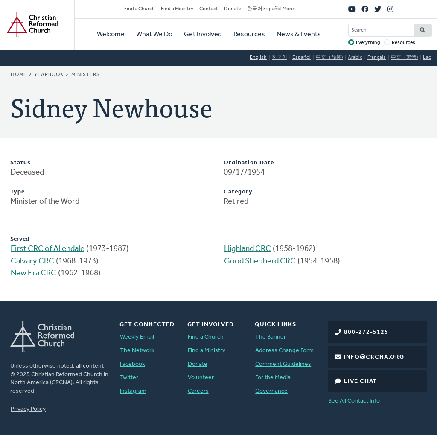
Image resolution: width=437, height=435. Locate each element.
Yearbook (49, 74)
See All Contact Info (354, 401)
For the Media (273, 377)
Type (17, 192)
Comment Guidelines (283, 364)
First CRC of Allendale (47, 249)
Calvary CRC (32, 261)
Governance (271, 391)
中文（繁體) (404, 57)
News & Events (299, 34)
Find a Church (139, 9)
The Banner (270, 337)
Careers (198, 391)
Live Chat (360, 381)
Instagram (133, 391)
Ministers (85, 74)
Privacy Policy (28, 409)
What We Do (154, 34)
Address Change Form (284, 350)
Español (301, 57)
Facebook (132, 364)
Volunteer (201, 377)
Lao (427, 57)
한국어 (279, 57)
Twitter (129, 377)
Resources (249, 34)
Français (376, 57)
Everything (368, 42)
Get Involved (203, 34)
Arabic (355, 57)
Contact (208, 9)
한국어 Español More (270, 9)
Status (20, 163)
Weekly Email (137, 337)
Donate (232, 9)
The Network (137, 350)
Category (238, 192)
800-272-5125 (366, 332)
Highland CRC (247, 249)
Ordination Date (249, 163)
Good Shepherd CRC (260, 261)
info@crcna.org (374, 357)
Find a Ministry (177, 9)
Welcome (111, 34)
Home (19, 74)
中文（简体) (329, 57)
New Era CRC (33, 273)
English (258, 57)
